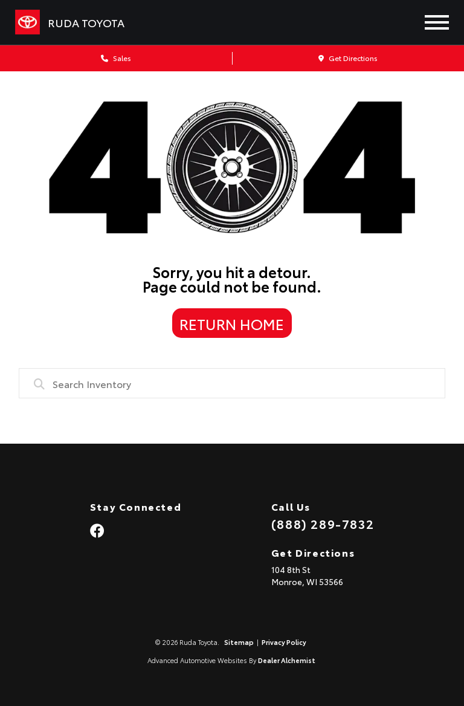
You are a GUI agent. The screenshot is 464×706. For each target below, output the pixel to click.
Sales (116, 58)
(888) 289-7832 (322, 523)
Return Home (231, 323)
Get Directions (348, 58)
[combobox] (232, 383)
